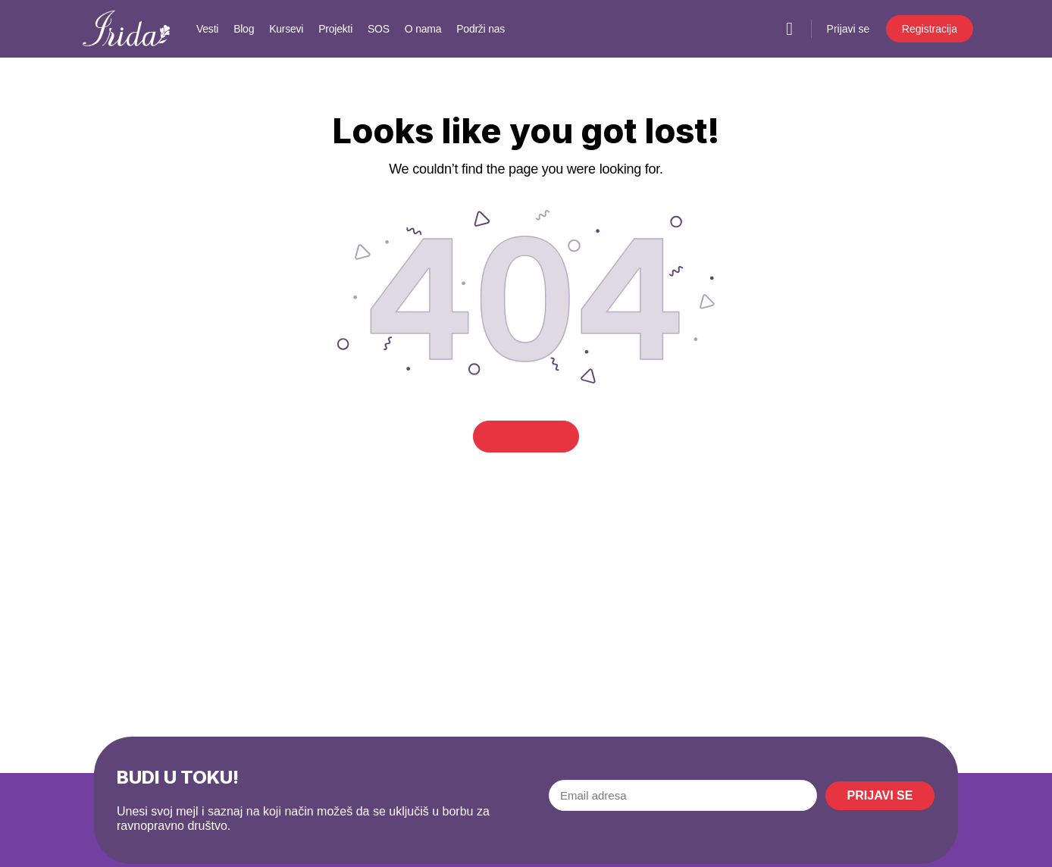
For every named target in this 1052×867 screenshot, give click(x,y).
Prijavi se (848, 29)
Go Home (526, 436)
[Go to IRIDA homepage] (126, 27)
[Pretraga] (790, 29)
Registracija (929, 29)
